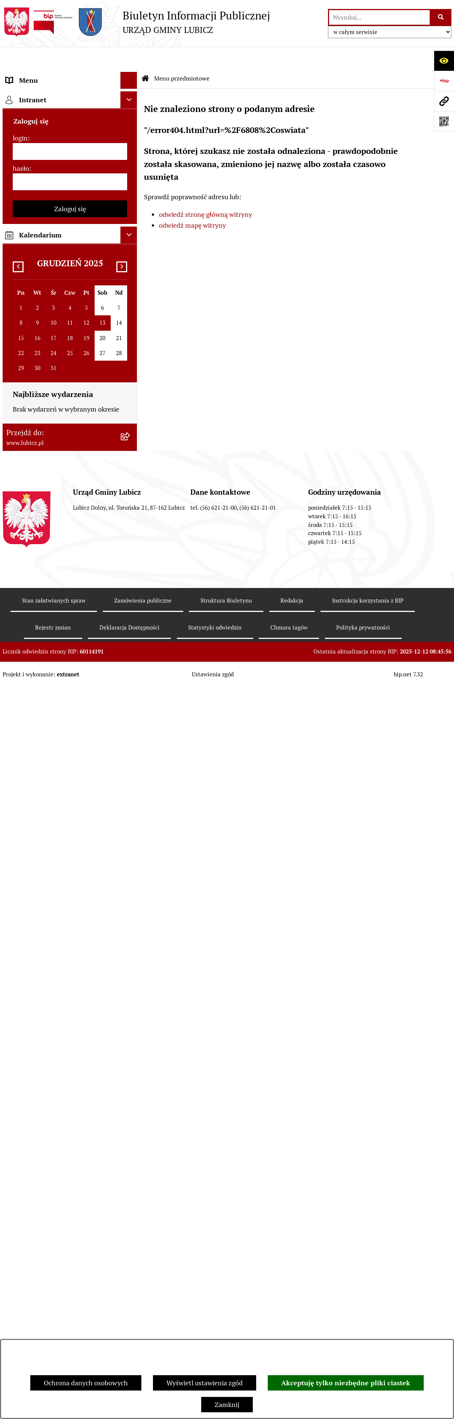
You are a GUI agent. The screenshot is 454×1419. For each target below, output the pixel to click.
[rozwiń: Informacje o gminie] (130, 96)
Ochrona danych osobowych (86, 1383)
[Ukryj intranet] (128, 833)
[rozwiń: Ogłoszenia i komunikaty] (130, 559)
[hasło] (70, 915)
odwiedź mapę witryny (192, 202)
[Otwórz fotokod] (444, 121)
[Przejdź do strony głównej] (136, 22)
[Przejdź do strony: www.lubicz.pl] (444, 101)
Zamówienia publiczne (143, 1333)
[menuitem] (70, 96)
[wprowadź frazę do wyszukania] (379, 17)
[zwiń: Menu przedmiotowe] (130, 75)
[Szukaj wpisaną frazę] (441, 17)
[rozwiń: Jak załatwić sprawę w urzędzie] (130, 226)
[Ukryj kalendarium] (128, 968)
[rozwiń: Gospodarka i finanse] (130, 365)
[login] (70, 884)
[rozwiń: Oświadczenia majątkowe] (130, 603)
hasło (21, 901)
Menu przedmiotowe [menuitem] (37, 74)
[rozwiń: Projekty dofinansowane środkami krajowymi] (130, 484)
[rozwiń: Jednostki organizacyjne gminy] (130, 516)
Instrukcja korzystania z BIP (368, 1333)
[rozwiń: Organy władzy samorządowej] (130, 118)
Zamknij (227, 1404)
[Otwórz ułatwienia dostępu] (444, 61)
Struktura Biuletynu (226, 1333)
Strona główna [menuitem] (27, 796)
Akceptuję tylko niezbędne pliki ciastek (345, 1383)
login (20, 871)
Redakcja (291, 1333)
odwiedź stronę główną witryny (205, 192)
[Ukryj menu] (128, 57)
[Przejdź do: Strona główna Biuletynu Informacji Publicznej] (145, 56)
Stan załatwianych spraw (54, 1333)
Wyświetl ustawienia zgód (204, 1383)
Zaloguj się (70, 942)
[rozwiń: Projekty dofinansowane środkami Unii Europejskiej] (130, 452)
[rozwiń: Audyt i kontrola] (130, 581)
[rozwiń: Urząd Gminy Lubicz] (130, 204)
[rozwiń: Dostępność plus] (130, 721)
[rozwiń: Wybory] (130, 161)
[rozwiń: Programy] (130, 678)
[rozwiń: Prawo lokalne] (130, 183)
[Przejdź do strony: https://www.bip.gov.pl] (444, 81)
